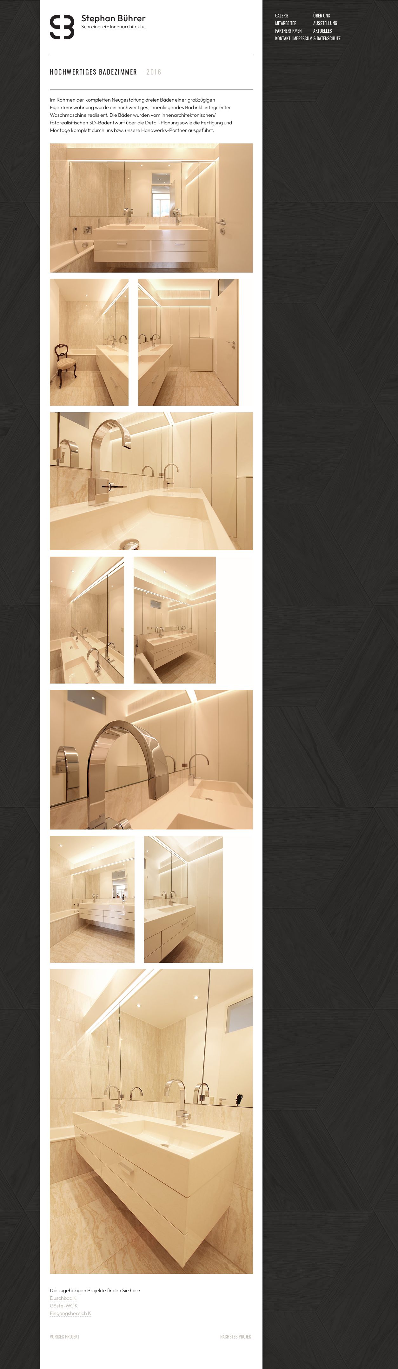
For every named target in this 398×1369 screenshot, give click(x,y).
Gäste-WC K (64, 1305)
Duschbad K (63, 1298)
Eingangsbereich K (70, 1313)
